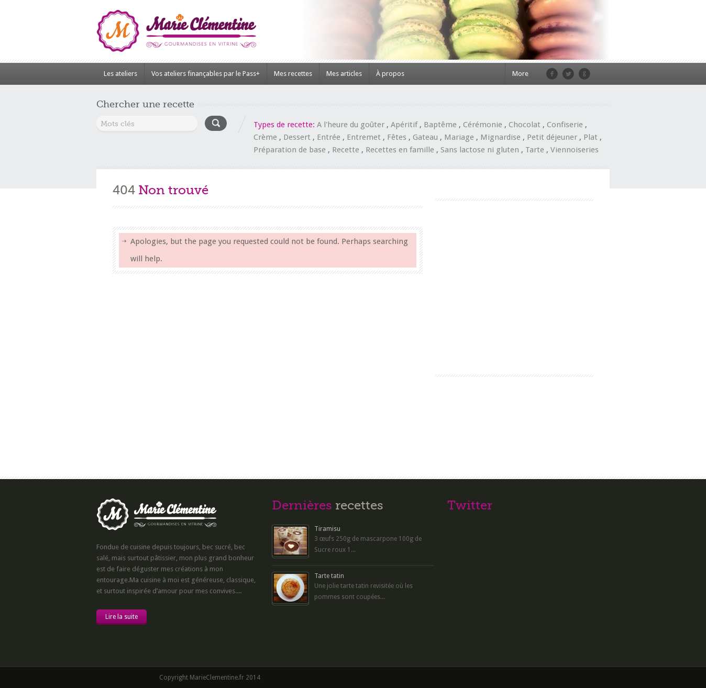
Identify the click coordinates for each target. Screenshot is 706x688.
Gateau (425, 137)
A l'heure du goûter (350, 124)
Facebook (552, 74)
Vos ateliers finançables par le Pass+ (205, 73)
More (520, 73)
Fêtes (396, 137)
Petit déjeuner (552, 137)
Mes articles (344, 73)
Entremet (364, 137)
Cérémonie (482, 124)
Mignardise (500, 137)
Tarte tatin (329, 576)
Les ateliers (120, 73)
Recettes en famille (400, 149)
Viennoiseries (574, 149)
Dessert (297, 137)
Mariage (459, 137)
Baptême (440, 124)
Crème (265, 137)
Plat (590, 137)
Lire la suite (121, 616)
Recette (345, 149)
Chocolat (524, 124)
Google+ (584, 74)
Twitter (568, 74)
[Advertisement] (513, 279)
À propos (390, 73)
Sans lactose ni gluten (479, 149)
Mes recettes (293, 73)
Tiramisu (327, 528)
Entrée (328, 137)
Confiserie (565, 124)
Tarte (534, 149)
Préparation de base (289, 149)
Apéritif (404, 124)
